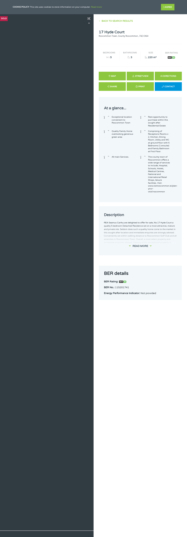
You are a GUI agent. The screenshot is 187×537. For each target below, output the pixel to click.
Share (113, 86)
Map (113, 76)
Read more (96, 7)
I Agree (168, 7)
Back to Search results (117, 21)
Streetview (141, 76)
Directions (169, 76)
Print (141, 86)
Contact (169, 86)
